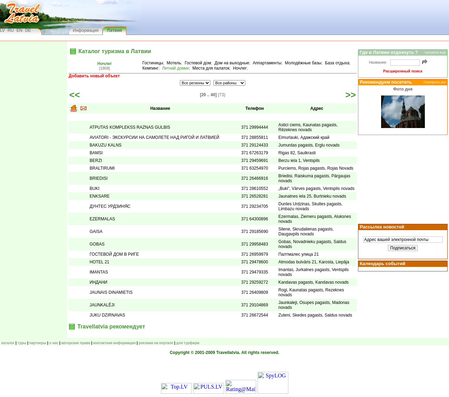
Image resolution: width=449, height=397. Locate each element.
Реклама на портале (156, 343)
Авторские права (75, 343)
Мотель (174, 63)
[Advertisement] (402, 178)
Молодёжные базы (303, 63)
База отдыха (337, 63)
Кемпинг (150, 68)
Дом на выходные (232, 63)
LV (2, 30)
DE (28, 30)
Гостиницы (152, 63)
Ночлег (104, 63)
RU (11, 30)
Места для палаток (211, 68)
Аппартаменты (267, 63)
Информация (85, 30)
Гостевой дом (198, 63)
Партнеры (37, 343)
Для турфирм (187, 343)
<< (74, 95)
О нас (53, 343)
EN (19, 30)
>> (350, 95)
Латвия (114, 30)
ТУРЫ (21, 343)
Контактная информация (114, 343)
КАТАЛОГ (8, 343)
